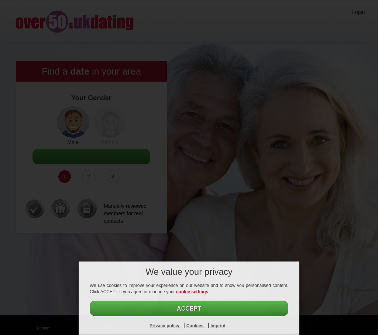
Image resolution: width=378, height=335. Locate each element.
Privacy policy (165, 325)
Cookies (195, 325)
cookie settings (192, 291)
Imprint (218, 325)
